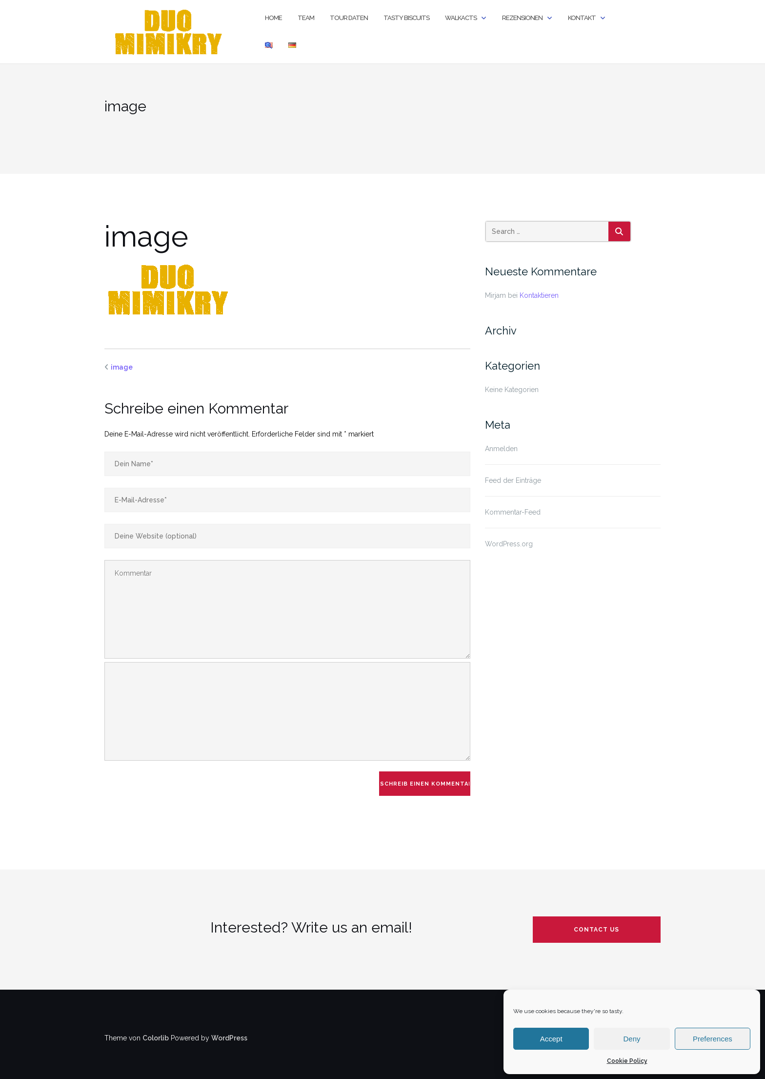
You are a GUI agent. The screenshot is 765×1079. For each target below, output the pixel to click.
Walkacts (461, 17)
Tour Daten (349, 17)
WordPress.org (509, 544)
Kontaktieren (539, 295)
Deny (631, 1039)
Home (273, 17)
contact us (596, 929)
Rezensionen (522, 17)
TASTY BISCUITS (406, 17)
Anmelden (501, 449)
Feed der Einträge (513, 480)
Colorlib (155, 1038)
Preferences (712, 1039)
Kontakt (582, 17)
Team (306, 17)
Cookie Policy (627, 1061)
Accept (551, 1039)
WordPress (229, 1038)
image (122, 367)
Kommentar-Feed (513, 512)
